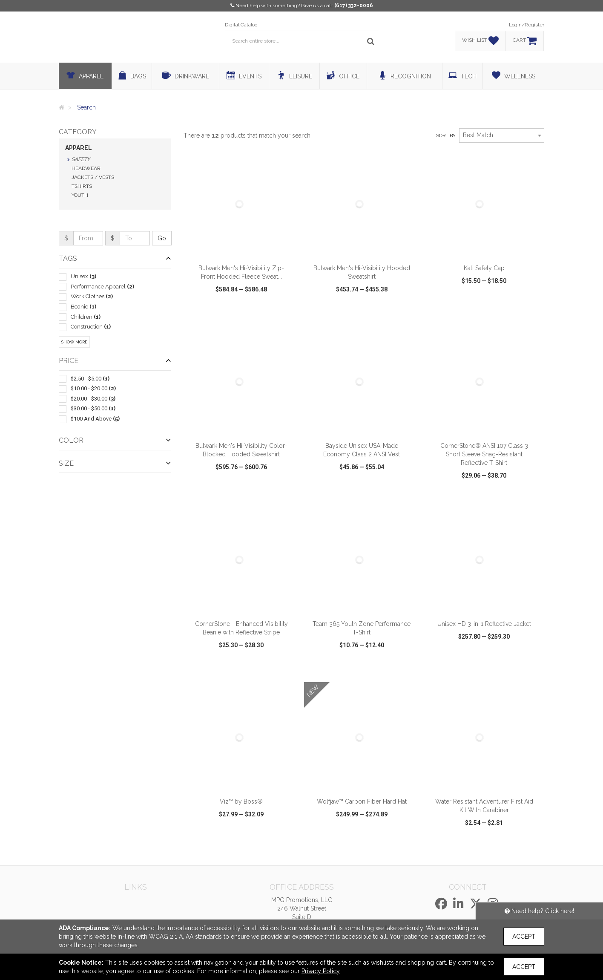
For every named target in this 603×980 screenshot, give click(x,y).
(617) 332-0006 (353, 6)
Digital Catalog (241, 25)
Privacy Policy (321, 971)
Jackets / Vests (93, 177)
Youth (80, 195)
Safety (81, 159)
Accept (523, 936)
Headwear (86, 168)
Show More (74, 342)
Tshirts (82, 186)
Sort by (446, 135)
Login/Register (526, 25)
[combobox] (501, 135)
